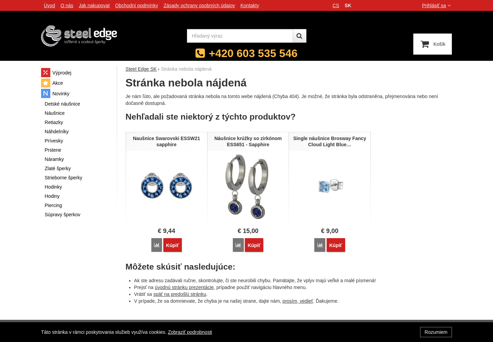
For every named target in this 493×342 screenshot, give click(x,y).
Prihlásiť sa (437, 5)
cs (335, 5)
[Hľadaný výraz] (240, 36)
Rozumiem (436, 332)
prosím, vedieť (297, 301)
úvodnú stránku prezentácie (184, 287)
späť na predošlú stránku (179, 294)
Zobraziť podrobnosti (190, 332)
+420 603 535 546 (253, 53)
